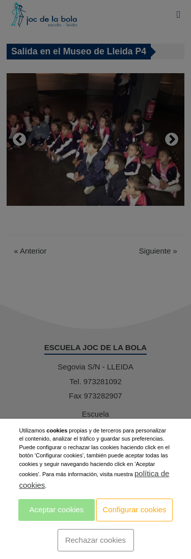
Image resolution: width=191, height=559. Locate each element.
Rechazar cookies (95, 540)
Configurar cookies (135, 509)
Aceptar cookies (57, 509)
